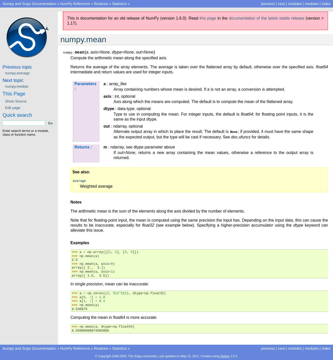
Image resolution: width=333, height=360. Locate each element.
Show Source (16, 101)
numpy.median (16, 86)
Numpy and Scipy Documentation (29, 4)
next (281, 4)
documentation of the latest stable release (266, 18)
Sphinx (225, 356)
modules (311, 4)
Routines (101, 4)
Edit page (12, 108)
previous (268, 4)
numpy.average (17, 73)
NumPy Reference (75, 4)
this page (208, 18)
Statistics (119, 4)
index (326, 4)
